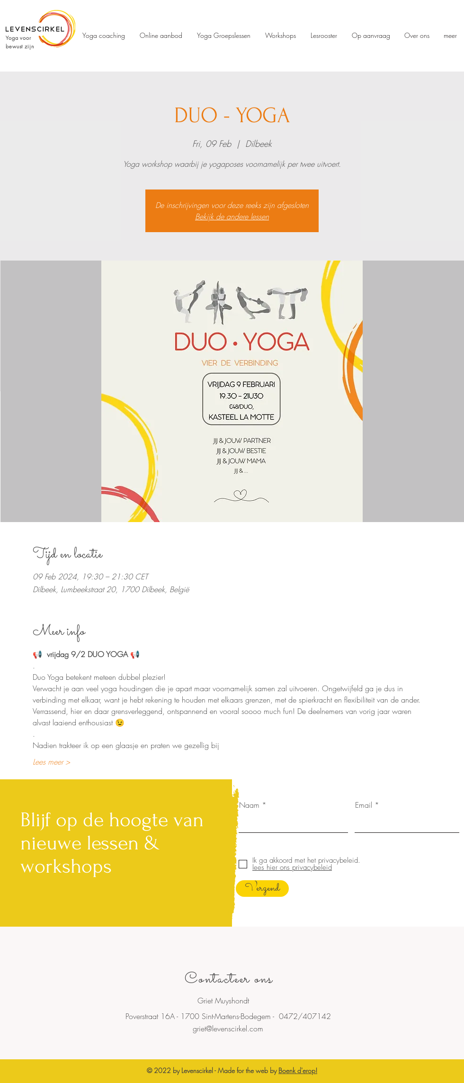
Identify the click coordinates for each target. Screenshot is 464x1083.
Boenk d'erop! (297, 1070)
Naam (249, 805)
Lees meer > (51, 762)
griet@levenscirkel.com (228, 1028)
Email (363, 805)
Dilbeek (248, 1040)
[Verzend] (262, 888)
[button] (323, 35)
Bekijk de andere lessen (232, 216)
